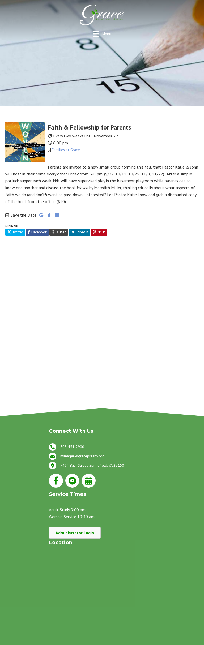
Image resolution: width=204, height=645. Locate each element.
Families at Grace (66, 149)
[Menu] (102, 33)
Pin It (99, 232)
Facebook (37, 232)
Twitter (15, 232)
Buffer (59, 232)
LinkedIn (79, 232)
